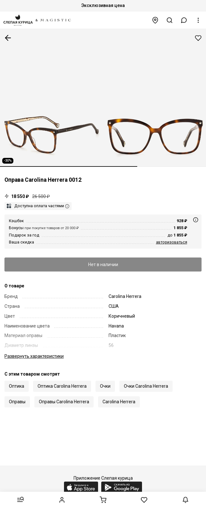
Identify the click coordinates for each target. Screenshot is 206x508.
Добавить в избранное (198, 38)
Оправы (17, 401)
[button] (184, 20)
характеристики (34, 356)
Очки (105, 386)
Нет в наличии (103, 264)
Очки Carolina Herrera (146, 386)
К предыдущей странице (8, 37)
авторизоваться (171, 242)
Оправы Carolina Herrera (64, 401)
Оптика (16, 386)
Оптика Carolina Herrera (62, 386)
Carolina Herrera (119, 401)
